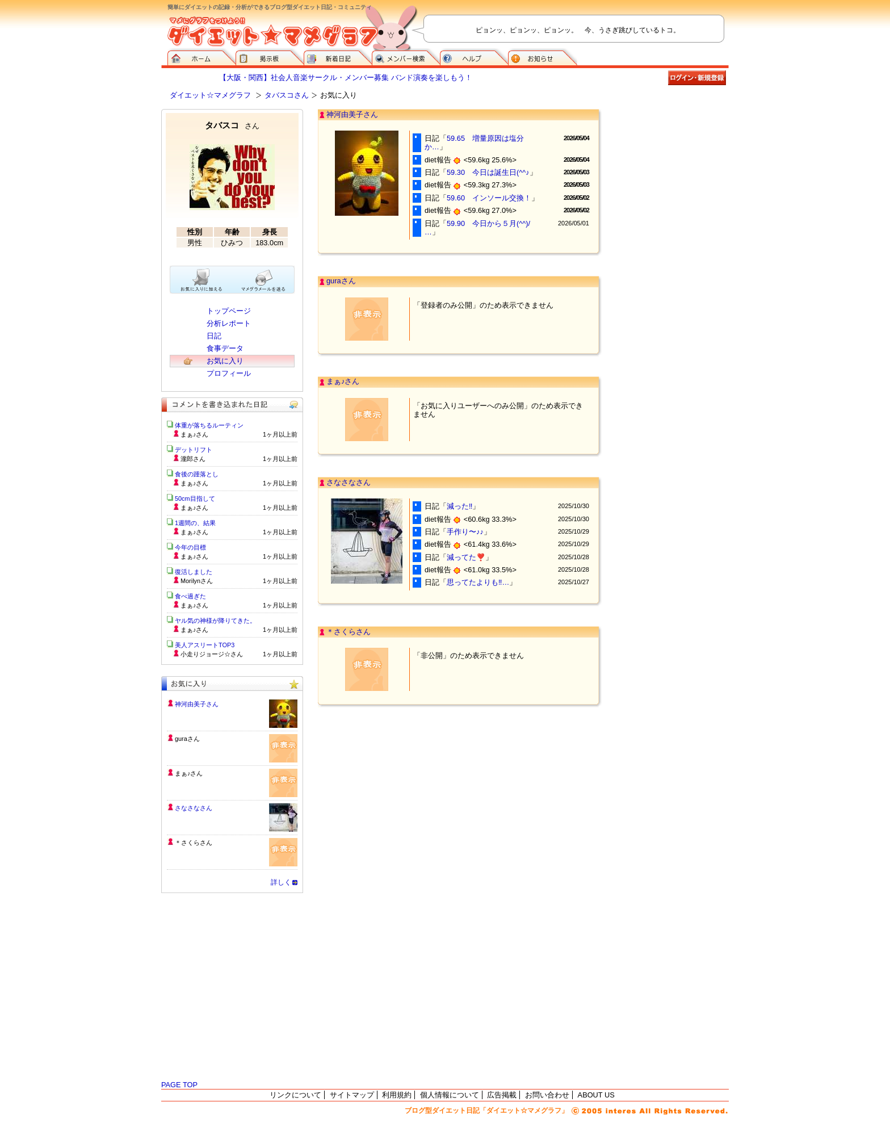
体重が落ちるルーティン (209, 425)
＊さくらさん (348, 631)
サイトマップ (352, 1095)
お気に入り (225, 361)
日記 (214, 336)
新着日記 (338, 56)
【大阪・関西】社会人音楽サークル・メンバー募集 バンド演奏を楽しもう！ (345, 77)
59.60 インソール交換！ (489, 198)
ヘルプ (474, 56)
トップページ (229, 311)
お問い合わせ (547, 1095)
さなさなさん (348, 482)
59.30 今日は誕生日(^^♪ (488, 172)
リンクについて (295, 1095)
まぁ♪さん (342, 381)
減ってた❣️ (466, 557)
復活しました (193, 571)
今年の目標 (190, 547)
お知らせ (542, 56)
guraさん (341, 280)
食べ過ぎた (190, 596)
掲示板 (270, 56)
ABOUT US (596, 1095)
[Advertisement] (672, 166)
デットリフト (193, 449)
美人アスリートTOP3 (204, 645)
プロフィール (229, 373)
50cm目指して (195, 498)
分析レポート (229, 323)
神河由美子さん (352, 114)
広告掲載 (502, 1095)
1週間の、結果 (195, 522)
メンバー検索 (406, 56)
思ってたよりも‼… (478, 582)
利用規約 (397, 1095)
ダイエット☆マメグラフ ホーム (201, 56)
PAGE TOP (179, 1084)
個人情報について (449, 1095)
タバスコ (232, 125)
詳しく (281, 882)
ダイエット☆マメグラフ (210, 95)
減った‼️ (459, 506)
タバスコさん (287, 95)
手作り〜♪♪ (465, 531)
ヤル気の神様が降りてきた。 (215, 620)
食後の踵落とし (197, 474)
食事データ (225, 348)
